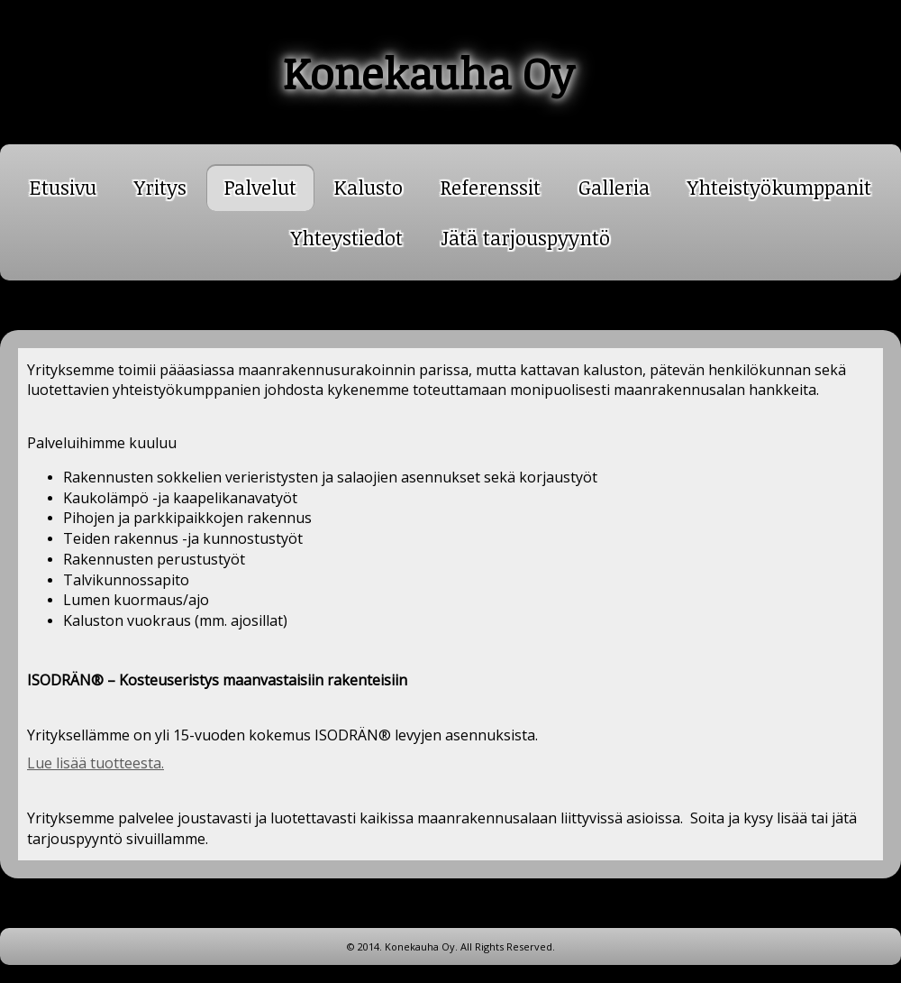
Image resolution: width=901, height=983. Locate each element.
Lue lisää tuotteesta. (95, 763)
